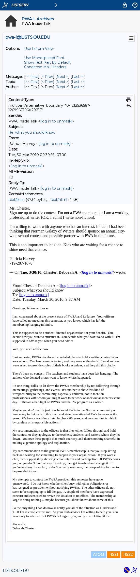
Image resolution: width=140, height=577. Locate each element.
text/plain (16, 199)
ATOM (98, 554)
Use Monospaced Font (44, 58)
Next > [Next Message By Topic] (62, 81)
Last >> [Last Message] (78, 76)
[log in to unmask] (56, 121)
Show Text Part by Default (47, 62)
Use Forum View (39, 48)
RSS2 (128, 554)
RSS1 (113, 554)
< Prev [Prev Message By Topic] (47, 81)
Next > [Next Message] (62, 76)
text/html (58, 199)
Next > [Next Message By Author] (62, 87)
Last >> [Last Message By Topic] (78, 81)
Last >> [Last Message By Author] (78, 87)
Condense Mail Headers (45, 67)
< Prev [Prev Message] (47, 76)
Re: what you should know (31, 132)
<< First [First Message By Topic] (31, 81)
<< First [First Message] (31, 76)
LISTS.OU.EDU (16, 570)
